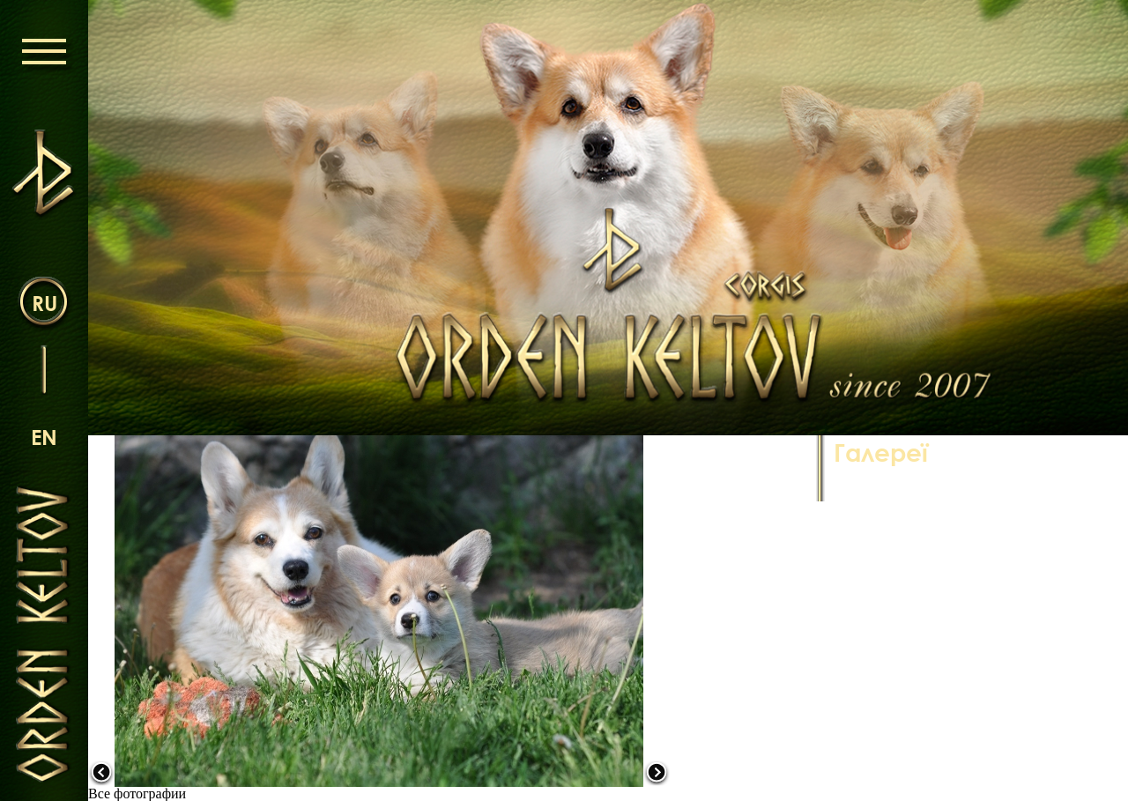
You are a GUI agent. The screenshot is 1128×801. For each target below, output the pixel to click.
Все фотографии (137, 793)
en (44, 436)
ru (44, 302)
